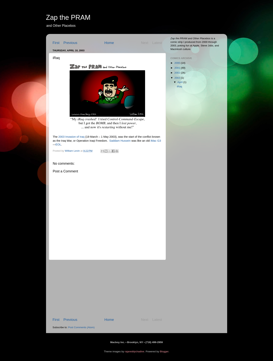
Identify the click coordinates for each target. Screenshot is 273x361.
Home (109, 43)
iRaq (179, 86)
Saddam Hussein (120, 140)
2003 (177, 77)
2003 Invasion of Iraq (71, 136)
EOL (58, 144)
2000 (177, 62)
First (56, 43)
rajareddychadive (134, 351)
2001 (177, 67)
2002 (177, 72)
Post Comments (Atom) (81, 327)
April (180, 82)
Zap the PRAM (68, 17)
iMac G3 (156, 140)
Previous (70, 43)
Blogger (164, 351)
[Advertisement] (107, 288)
